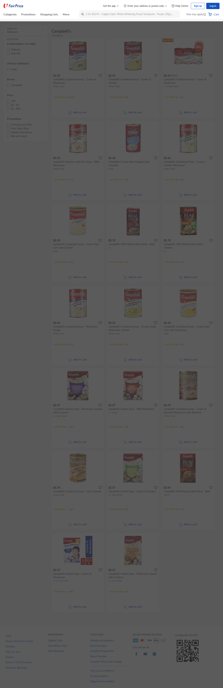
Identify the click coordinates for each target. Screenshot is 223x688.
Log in (213, 5)
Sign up (198, 5)
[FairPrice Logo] (13, 6)
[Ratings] (64, 97)
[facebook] (136, 656)
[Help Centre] (179, 6)
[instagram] (154, 656)
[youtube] (145, 656)
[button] (204, 14)
